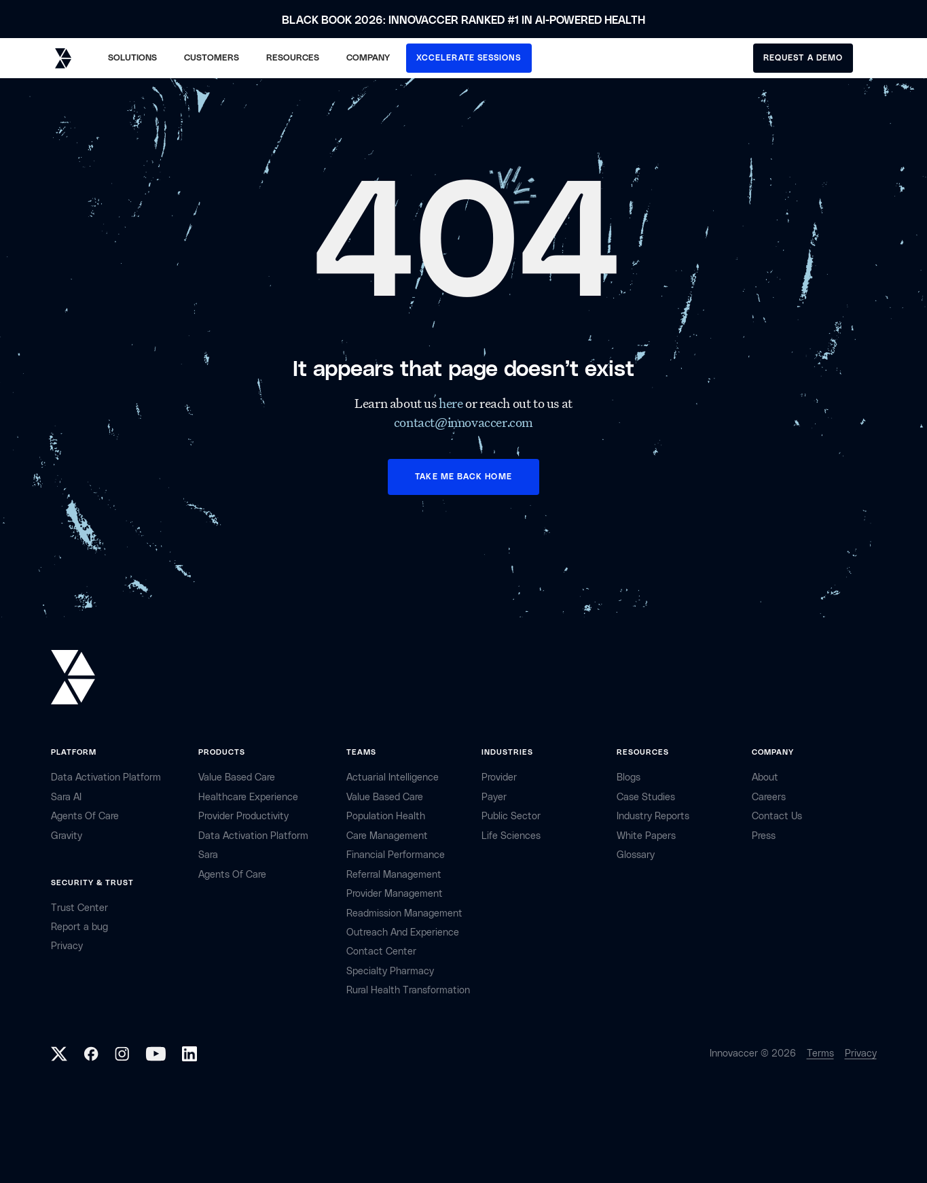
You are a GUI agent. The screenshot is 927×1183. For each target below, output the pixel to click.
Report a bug (79, 927)
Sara (208, 855)
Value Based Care (236, 777)
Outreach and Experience (402, 932)
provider (499, 777)
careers (769, 797)
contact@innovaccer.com (463, 422)
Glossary (636, 855)
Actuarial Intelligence (392, 777)
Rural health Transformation (408, 990)
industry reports (653, 816)
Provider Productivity (243, 816)
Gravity (66, 836)
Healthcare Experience (248, 797)
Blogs (628, 777)
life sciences (511, 836)
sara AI (66, 797)
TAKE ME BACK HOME (463, 477)
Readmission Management (404, 913)
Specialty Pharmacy (390, 971)
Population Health (385, 816)
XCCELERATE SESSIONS (469, 58)
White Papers (646, 836)
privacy (67, 946)
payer (494, 797)
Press (764, 836)
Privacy (861, 1053)
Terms (820, 1053)
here (452, 403)
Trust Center (79, 908)
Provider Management (394, 894)
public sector (511, 816)
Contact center (381, 951)
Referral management (393, 875)
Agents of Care (85, 816)
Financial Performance (395, 855)
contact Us (777, 816)
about (765, 777)
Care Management (387, 836)
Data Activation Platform (106, 777)
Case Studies (646, 797)
